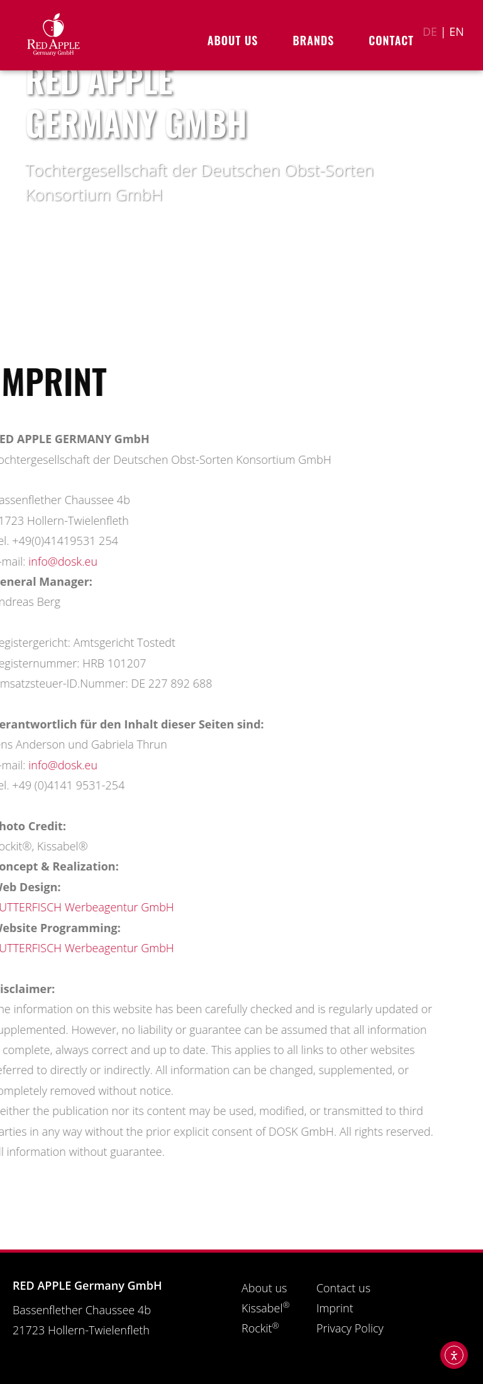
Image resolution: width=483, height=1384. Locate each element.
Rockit (260, 1328)
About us (236, 40)
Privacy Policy (350, 1328)
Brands (316, 40)
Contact (391, 40)
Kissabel (266, 1307)
